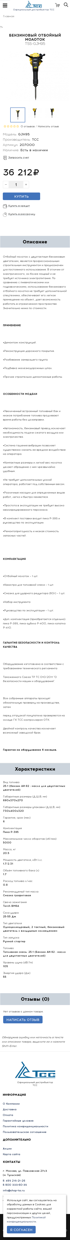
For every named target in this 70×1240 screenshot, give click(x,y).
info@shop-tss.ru (14, 1190)
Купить (21, 196)
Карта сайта (11, 1154)
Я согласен (21, 1230)
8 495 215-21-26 (14, 1180)
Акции (7, 1148)
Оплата (8, 1115)
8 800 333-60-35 (15, 1184)
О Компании (11, 1103)
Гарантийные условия (18, 1120)
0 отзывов (28, 126)
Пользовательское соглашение (24, 1132)
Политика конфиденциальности (25, 1126)
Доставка (9, 1109)
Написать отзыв (48, 126)
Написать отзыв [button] (22, 1020)
